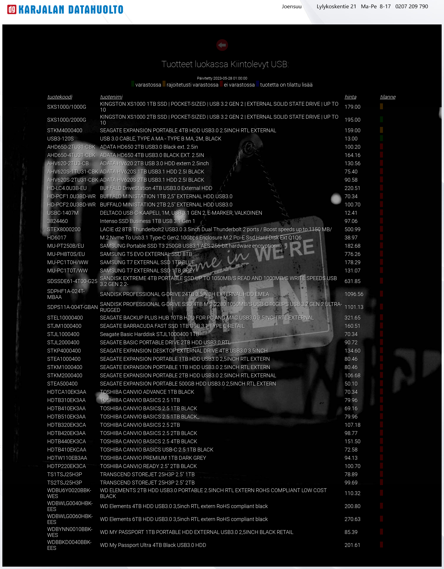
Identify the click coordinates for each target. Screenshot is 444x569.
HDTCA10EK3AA (66, 392)
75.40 (351, 172)
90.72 (351, 342)
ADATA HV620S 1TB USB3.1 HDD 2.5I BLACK (152, 172)
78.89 (351, 474)
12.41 (351, 213)
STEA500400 (62, 384)
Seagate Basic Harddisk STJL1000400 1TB (149, 334)
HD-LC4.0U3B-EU (67, 188)
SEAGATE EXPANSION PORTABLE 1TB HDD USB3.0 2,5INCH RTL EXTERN (185, 359)
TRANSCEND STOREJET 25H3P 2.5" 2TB (147, 483)
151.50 (353, 441)
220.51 (353, 188)
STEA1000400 (64, 359)
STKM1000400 (64, 367)
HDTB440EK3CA (66, 441)
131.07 (353, 271)
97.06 (351, 221)
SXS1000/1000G (66, 107)
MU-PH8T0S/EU (66, 254)
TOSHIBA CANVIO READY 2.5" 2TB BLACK (148, 466)
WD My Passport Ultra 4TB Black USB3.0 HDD (153, 545)
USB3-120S (60, 139)
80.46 (351, 359)
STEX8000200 (64, 229)
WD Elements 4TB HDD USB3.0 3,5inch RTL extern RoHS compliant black (184, 506)
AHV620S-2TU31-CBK (72, 180)
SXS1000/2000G (66, 120)
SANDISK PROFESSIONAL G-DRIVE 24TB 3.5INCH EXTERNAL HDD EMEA (184, 294)
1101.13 (354, 307)
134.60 (353, 351)
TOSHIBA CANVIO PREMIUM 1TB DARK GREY (153, 458)
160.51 (353, 326)
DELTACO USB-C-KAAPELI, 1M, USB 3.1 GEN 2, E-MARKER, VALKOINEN (181, 213)
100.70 (353, 205)
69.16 (351, 408)
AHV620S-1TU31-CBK (72, 172)
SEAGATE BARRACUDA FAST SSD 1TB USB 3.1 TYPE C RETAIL (172, 326)
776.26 (353, 254)
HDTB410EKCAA (66, 450)
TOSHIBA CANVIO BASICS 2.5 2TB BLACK (148, 433)
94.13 (351, 458)
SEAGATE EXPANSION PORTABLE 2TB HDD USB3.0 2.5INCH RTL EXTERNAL (188, 375)
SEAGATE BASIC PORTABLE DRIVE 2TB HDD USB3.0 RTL (165, 342)
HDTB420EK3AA (66, 433)
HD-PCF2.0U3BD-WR (71, 205)
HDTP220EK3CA (66, 466)
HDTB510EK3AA (66, 417)
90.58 (351, 180)
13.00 (351, 139)
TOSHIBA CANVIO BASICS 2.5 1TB (140, 400)
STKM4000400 (64, 130)
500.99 (353, 229)
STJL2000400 (63, 342)
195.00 (353, 120)
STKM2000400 (64, 375)
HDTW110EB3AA (67, 458)
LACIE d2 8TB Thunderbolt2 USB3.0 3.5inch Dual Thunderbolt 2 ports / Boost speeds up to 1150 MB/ (216, 229)
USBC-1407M (63, 213)
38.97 (351, 238)
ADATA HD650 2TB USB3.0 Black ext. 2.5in (149, 147)
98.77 (351, 433)
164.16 (353, 155)
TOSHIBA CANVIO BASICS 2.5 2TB (140, 425)
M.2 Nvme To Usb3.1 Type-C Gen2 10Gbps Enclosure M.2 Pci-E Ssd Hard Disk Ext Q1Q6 (201, 238)
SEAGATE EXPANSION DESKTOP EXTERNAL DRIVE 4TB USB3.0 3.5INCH (184, 351)
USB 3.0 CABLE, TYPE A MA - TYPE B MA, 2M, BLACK (160, 139)
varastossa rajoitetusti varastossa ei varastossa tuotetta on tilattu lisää (222, 85)
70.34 (351, 196)
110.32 (353, 493)
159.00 (353, 130)
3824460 (57, 221)
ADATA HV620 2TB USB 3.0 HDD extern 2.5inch (154, 163)
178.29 (353, 262)
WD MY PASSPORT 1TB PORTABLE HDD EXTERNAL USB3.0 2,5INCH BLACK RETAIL (196, 532)
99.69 (351, 483)
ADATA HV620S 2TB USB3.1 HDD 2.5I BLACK (152, 180)
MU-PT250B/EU (65, 246)
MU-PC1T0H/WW (67, 262)
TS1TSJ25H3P (64, 474)
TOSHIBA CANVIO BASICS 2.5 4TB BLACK (148, 441)
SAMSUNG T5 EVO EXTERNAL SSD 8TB (146, 254)
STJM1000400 (64, 326)
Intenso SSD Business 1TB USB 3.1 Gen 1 (147, 221)
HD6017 (56, 238)
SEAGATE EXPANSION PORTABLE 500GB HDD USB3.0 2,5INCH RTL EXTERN (188, 384)
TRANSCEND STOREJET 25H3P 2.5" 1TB (147, 474)
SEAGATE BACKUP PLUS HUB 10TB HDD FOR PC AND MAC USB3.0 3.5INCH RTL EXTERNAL (207, 318)
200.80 (353, 506)
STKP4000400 (64, 351)
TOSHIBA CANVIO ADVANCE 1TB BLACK (147, 392)
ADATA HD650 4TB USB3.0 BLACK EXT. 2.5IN (152, 155)
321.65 (353, 318)
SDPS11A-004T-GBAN (72, 307)
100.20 (353, 147)
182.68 (353, 246)
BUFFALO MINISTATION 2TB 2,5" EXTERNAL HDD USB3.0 (166, 205)
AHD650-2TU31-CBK (71, 147)
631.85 (353, 281)
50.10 (351, 384)
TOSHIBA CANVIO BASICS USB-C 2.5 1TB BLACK (156, 450)
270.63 (353, 519)
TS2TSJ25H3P (64, 483)
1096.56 (354, 294)
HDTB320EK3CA (66, 425)
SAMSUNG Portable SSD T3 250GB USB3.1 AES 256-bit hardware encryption (188, 246)
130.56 (353, 163)
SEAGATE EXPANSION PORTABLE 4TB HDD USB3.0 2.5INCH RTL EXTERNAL (188, 130)
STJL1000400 (63, 334)
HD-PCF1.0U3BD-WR (71, 196)
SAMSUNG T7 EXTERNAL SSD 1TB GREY (147, 271)
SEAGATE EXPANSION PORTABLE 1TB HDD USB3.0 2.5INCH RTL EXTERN (185, 367)
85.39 (351, 532)
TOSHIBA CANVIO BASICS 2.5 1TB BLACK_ (149, 417)
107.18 (353, 425)
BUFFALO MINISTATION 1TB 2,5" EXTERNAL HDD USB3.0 (166, 196)
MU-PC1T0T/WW (67, 271)
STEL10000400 (65, 318)
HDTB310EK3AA (66, 400)
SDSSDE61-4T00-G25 (72, 281)
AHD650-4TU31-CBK (71, 155)
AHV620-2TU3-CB (68, 163)
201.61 (353, 545)
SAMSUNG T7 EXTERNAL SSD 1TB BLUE (147, 262)
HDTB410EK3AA (66, 408)
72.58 (351, 450)
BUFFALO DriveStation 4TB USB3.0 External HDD (156, 188)
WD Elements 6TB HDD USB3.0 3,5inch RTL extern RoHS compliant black (184, 519)
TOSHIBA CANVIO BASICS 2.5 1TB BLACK (148, 408)
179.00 (353, 107)
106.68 (353, 375)
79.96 (351, 400)
